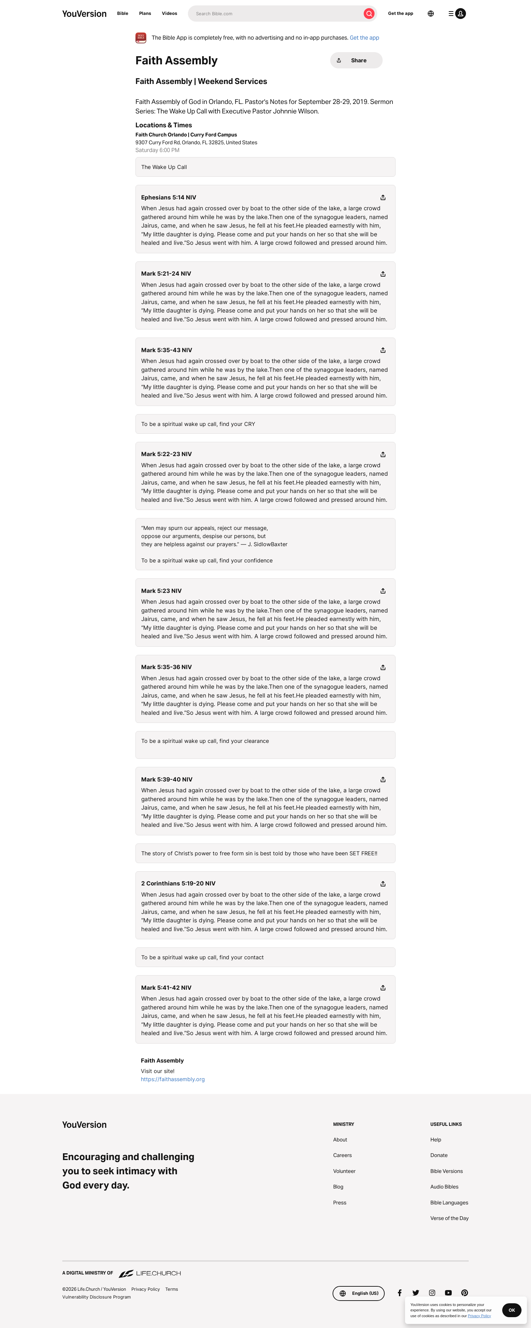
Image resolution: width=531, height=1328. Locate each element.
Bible (122, 13)
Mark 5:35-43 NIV (166, 350)
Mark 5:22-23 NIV (166, 454)
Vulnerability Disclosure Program (96, 1297)
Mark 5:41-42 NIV (166, 987)
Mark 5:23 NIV (161, 590)
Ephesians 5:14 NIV (168, 197)
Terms (171, 1289)
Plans (145, 13)
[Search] (274, 13)
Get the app (400, 13)
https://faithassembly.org (173, 1079)
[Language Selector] (431, 13)
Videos (169, 13)
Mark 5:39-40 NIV (167, 779)
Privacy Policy (145, 1289)
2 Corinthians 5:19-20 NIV (178, 883)
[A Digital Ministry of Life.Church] (265, 1270)
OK (512, 1310)
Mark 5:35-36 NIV (166, 667)
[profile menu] (456, 13)
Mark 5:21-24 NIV (166, 273)
